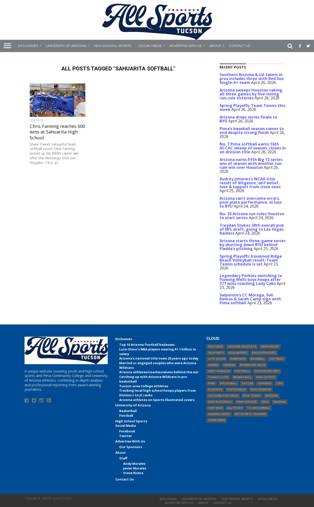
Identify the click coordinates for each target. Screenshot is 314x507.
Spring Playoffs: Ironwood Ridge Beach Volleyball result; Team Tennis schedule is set (251, 260)
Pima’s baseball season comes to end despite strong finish (252, 130)
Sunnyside (238, 358)
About (215, 46)
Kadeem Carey (219, 414)
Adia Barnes (237, 352)
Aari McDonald (220, 401)
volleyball (228, 383)
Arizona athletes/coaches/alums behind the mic (158, 372)
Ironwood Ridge (253, 365)
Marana (280, 401)
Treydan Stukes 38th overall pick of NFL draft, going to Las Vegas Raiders (252, 229)
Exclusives (28, 46)
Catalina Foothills (223, 395)
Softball (276, 358)
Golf (265, 401)
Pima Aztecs (265, 377)
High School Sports (112, 46)
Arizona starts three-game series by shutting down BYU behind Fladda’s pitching (253, 244)
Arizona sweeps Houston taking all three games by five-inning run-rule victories (251, 94)
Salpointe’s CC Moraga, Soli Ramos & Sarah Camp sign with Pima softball (250, 299)
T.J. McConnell (258, 408)
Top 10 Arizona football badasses (147, 344)
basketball (242, 377)
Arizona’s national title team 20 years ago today (158, 358)
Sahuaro (265, 383)
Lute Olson (216, 358)
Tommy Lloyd (218, 377)
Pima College (246, 401)
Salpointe (216, 352)
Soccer (247, 383)
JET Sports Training (250, 414)
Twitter (125, 436)
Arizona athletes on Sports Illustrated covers (157, 400)
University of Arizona (66, 46)
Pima (211, 383)
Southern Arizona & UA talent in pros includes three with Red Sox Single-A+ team (252, 78)
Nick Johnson (260, 389)
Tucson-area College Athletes (143, 386)
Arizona (271, 395)
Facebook (127, 431)
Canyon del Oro (266, 371)
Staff (123, 458)
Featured (215, 346)
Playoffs (215, 389)
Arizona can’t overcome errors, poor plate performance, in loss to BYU (251, 202)
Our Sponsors (130, 447)
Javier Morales (134, 468)
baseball (257, 358)
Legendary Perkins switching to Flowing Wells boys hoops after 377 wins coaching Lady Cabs (251, 279)
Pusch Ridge (236, 389)
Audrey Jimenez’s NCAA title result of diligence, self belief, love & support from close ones (250, 182)
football (242, 371)
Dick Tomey (252, 395)
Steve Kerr (216, 420)
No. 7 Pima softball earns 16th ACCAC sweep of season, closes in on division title (253, 148)
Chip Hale (215, 408)
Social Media (150, 46)
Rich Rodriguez (264, 352)
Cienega (229, 365)
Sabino (213, 365)
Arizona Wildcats (242, 346)
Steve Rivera (133, 473)
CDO (279, 383)
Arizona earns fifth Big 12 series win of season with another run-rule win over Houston (251, 163)
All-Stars (234, 408)
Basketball (128, 411)
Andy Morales (134, 463)
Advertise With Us (186, 46)
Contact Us (239, 46)
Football (126, 415)
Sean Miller (270, 346)
